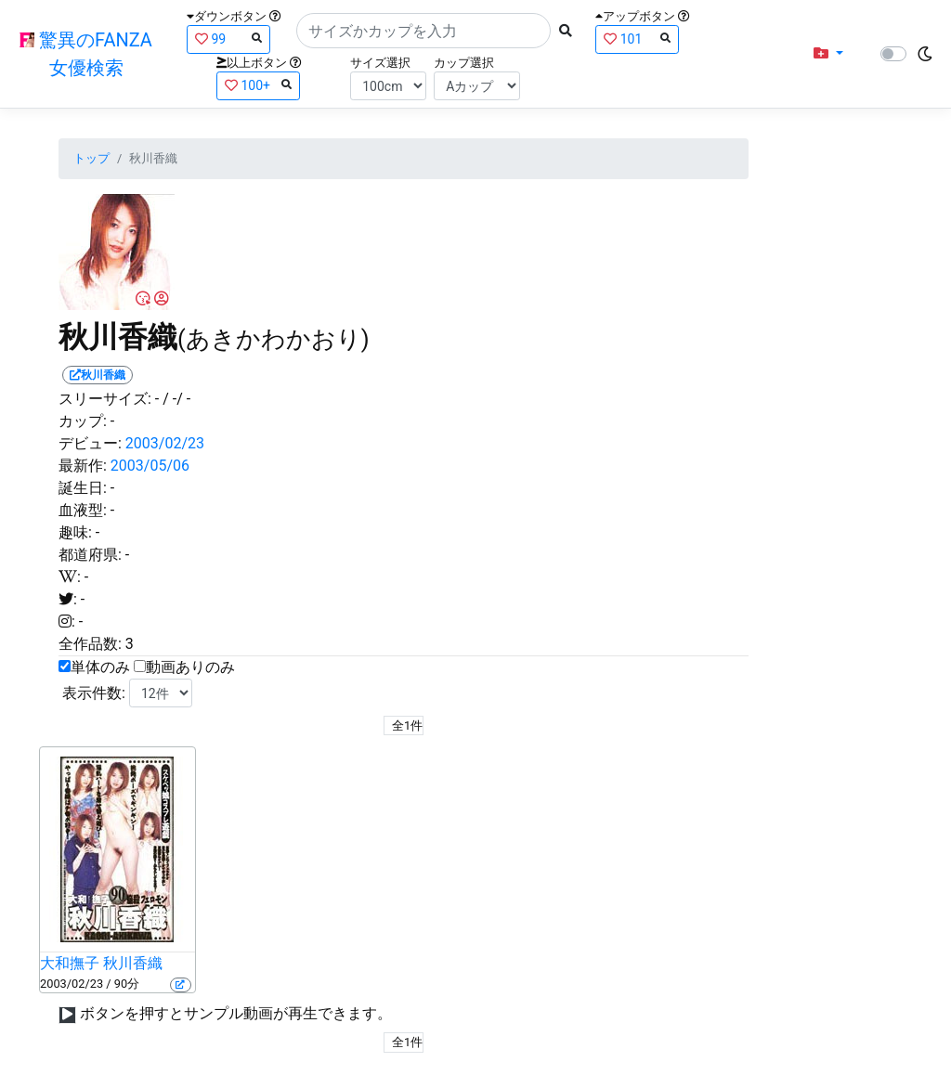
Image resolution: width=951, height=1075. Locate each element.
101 (637, 38)
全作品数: (90, 644)
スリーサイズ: (105, 399)
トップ (91, 158)
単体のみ (100, 667)
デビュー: (90, 443)
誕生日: (83, 488)
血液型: (83, 510)
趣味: (75, 532)
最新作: (83, 465)
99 (228, 38)
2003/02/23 (164, 443)
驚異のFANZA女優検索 (86, 54)
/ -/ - (176, 399)
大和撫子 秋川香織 (101, 963)
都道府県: (90, 554)
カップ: (83, 421)
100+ (258, 85)
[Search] (423, 30)
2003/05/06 (150, 465)
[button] (828, 53)
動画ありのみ (190, 667)
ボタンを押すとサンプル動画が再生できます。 (236, 1013)
